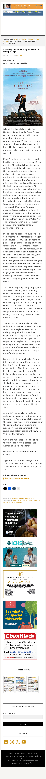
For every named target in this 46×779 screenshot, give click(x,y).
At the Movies (17, 498)
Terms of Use (29, 763)
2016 (14, 500)
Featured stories (28, 498)
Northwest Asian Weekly (23, 26)
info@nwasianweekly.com (29, 761)
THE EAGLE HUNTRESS (24, 500)
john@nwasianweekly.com (16, 478)
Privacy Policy (17, 763)
